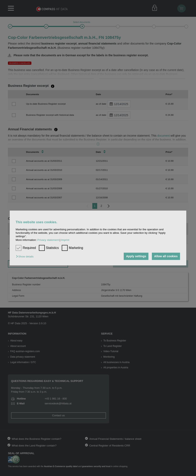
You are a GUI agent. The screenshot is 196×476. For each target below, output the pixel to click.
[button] (26, 256)
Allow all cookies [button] (166, 256)
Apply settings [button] (136, 256)
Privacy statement (48, 239)
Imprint (65, 239)
